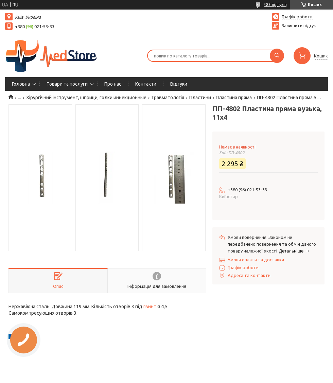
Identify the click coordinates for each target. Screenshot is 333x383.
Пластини (200, 97)
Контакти (145, 84)
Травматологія (167, 97)
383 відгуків (275, 4)
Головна (21, 84)
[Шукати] (277, 56)
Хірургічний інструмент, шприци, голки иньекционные (86, 97)
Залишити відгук (299, 25)
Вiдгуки (178, 84)
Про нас (112, 84)
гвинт (149, 306)
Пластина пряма (234, 97)
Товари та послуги (67, 84)
